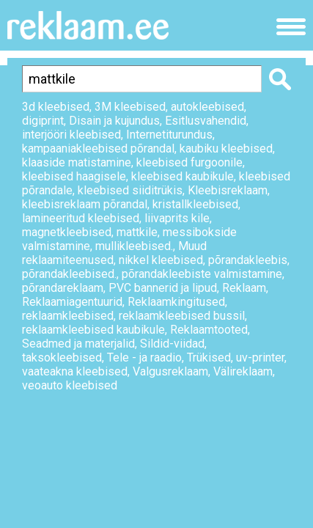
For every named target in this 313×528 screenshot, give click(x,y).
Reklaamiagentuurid (72, 302)
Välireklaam (243, 371)
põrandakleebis (247, 260)
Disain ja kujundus (114, 121)
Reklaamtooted (209, 330)
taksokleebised (62, 357)
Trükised (209, 357)
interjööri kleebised (71, 135)
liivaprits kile (177, 218)
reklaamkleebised (68, 316)
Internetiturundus (169, 135)
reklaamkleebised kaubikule (93, 330)
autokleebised (207, 107)
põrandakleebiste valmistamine (202, 274)
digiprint (43, 121)
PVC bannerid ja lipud (162, 288)
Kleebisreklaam (228, 190)
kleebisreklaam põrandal (84, 204)
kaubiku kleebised (226, 148)
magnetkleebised (66, 232)
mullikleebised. (134, 246)
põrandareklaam (62, 288)
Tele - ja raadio (144, 357)
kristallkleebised (195, 204)
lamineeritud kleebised (80, 218)
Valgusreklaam (170, 371)
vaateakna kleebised (75, 371)
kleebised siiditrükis (130, 190)
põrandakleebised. (69, 274)
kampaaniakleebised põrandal (98, 148)
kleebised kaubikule (182, 176)
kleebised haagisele (74, 176)
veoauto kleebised (69, 385)
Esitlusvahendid (205, 121)
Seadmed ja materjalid (78, 344)
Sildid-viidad (172, 344)
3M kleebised (130, 107)
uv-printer (260, 357)
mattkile (137, 232)
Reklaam (244, 288)
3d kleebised (55, 107)
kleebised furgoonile (189, 162)
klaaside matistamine (76, 162)
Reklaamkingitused (176, 302)
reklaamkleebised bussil (182, 316)
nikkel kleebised (161, 260)
